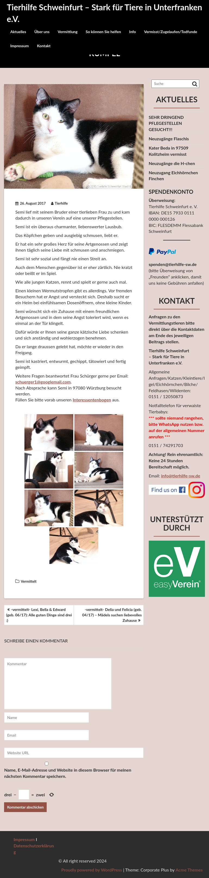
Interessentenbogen (92, 399)
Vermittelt (28, 581)
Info (132, 31)
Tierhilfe (59, 203)
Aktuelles (18, 31)
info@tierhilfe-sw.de (180, 475)
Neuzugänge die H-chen (172, 163)
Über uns (41, 31)
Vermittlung (68, 31)
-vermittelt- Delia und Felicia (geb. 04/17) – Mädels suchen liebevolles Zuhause (112, 615)
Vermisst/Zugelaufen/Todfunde (170, 31)
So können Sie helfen (103, 31)
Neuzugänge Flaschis (169, 138)
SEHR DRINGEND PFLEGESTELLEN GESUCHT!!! (166, 123)
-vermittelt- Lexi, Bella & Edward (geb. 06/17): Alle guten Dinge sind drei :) (39, 615)
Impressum (19, 45)
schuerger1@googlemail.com (43, 381)
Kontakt (43, 45)
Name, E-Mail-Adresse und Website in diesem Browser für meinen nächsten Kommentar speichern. (67, 773)
